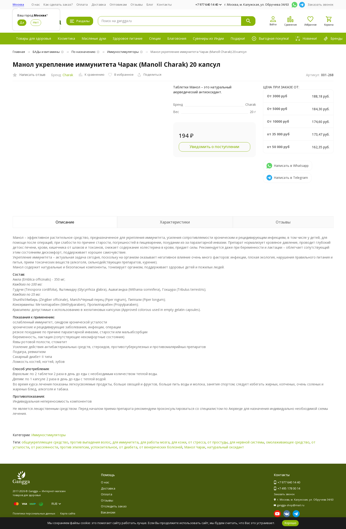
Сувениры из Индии (208, 38)
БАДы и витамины (46, 52)
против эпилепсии (74, 447)
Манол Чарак (194, 447)
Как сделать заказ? (58, 4)
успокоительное (104, 447)
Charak (68, 75)
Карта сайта (67, 513)
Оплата (82, 4)
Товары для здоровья (33, 38)
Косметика (66, 38)
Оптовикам (118, 4)
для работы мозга (155, 442)
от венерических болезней (160, 447)
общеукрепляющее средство (45, 442)
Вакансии (108, 512)
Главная (19, 52)
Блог (150, 4)
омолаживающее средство (288, 442)
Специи (155, 38)
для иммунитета (125, 442)
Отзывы (137, 4)
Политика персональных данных (34, 513)
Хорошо (290, 523)
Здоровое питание (128, 38)
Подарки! (238, 38)
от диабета (128, 447)
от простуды (217, 442)
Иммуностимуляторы (123, 52)
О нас (36, 4)
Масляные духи (94, 38)
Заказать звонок (321, 4)
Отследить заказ (114, 506)
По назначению (83, 52)
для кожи (178, 442)
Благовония (176, 38)
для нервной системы (247, 442)
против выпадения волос (90, 442)
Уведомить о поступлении (214, 146)
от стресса (197, 442)
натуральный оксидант (225, 447)
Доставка (98, 4)
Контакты (164, 4)
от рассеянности (44, 447)
